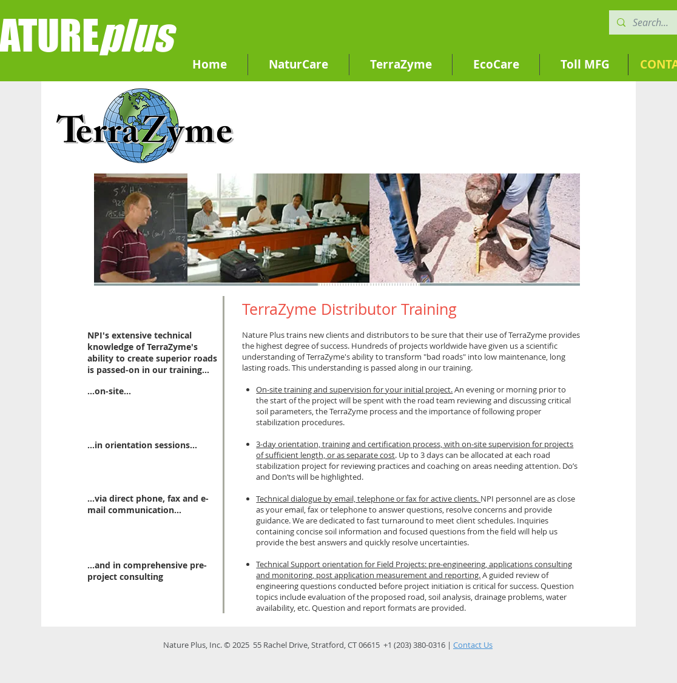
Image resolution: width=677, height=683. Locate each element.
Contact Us (473, 644)
